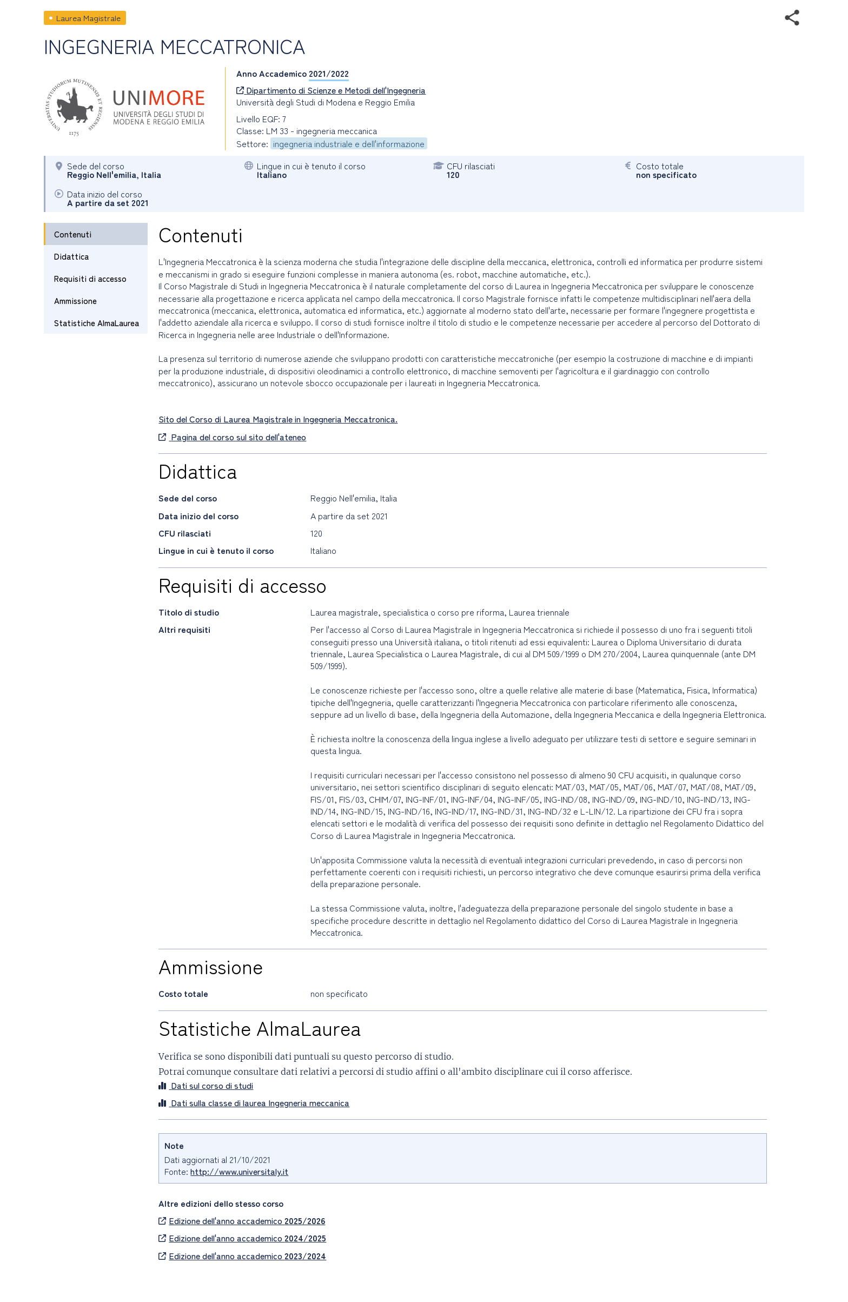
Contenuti (72, 234)
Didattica (71, 256)
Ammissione (75, 300)
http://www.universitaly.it (239, 1171)
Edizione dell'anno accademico (241, 1220)
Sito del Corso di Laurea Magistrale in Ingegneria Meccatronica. (278, 418)
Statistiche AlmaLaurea (96, 322)
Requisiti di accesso (90, 278)
